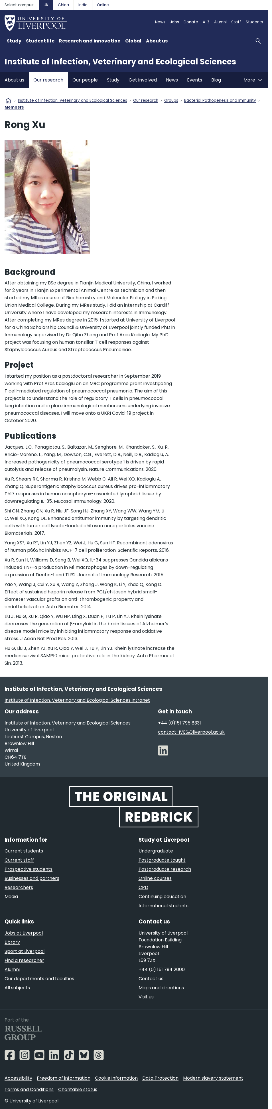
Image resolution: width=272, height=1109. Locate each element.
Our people (85, 80)
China (63, 5)
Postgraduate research (165, 869)
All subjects (17, 987)
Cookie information (116, 1078)
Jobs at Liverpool (24, 933)
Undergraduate (156, 851)
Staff (236, 22)
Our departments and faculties (39, 978)
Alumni (220, 22)
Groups (171, 100)
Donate (191, 22)
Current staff (19, 860)
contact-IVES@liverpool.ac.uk (191, 732)
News (160, 22)
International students (163, 905)
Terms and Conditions (29, 1089)
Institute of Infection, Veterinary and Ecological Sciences (120, 61)
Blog (216, 80)
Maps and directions (161, 987)
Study (113, 80)
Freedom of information (63, 1078)
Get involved (143, 80)
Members (14, 107)
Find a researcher (24, 960)
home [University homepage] (8, 100)
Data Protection (160, 1078)
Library (12, 942)
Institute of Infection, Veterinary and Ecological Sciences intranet (77, 700)
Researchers (19, 887)
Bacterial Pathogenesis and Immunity (220, 100)
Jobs (174, 22)
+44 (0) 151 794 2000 (162, 969)
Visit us (146, 997)
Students (254, 22)
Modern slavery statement (213, 1078)
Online (103, 5)
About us (14, 80)
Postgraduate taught (162, 860)
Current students (24, 851)
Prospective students (28, 869)
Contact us (151, 978)
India (83, 5)
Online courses (155, 878)
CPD (143, 887)
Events (194, 80)
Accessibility (18, 1078)
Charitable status (77, 1089)
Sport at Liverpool (24, 951)
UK (46, 5)
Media (11, 896)
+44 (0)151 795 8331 (179, 723)
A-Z (206, 22)
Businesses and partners (32, 878)
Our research (48, 80)
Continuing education (162, 896)
